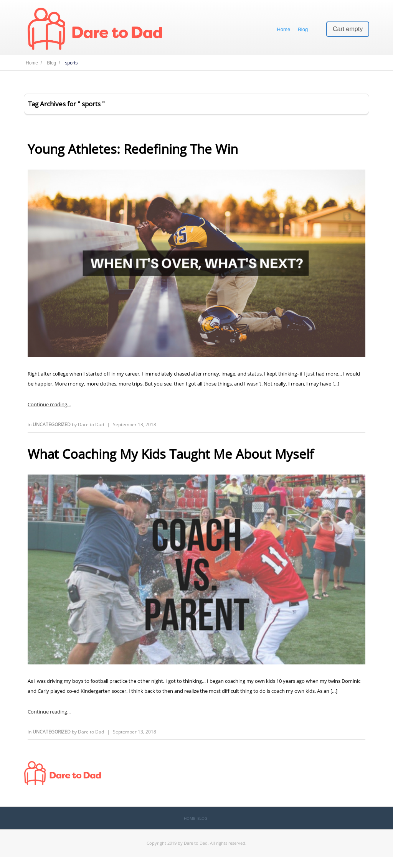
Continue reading (47, 404)
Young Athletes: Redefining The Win (133, 149)
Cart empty (348, 29)
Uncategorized (52, 424)
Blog (303, 29)
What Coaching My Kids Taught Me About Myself (171, 454)
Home (283, 29)
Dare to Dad (91, 424)
